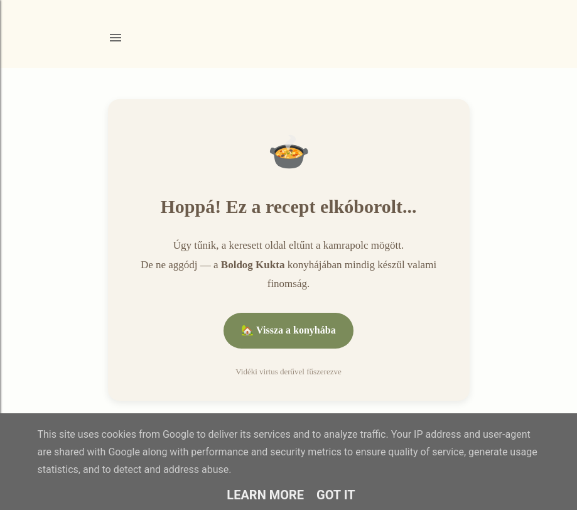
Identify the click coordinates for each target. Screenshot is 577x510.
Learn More (265, 494)
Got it (335, 494)
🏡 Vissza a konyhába (288, 330)
